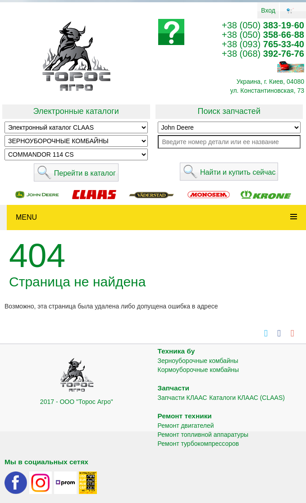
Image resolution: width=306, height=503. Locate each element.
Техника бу (176, 351)
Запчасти (174, 388)
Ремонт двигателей (186, 425)
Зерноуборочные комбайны (198, 360)
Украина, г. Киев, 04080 (270, 81)
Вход (268, 10)
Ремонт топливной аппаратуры (203, 434)
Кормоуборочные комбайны (198, 369)
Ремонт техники (185, 416)
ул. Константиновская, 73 (267, 90)
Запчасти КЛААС (182, 397)
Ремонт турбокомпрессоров (198, 443)
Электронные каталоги (76, 111)
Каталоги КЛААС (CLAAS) (247, 397)
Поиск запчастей (229, 111)
